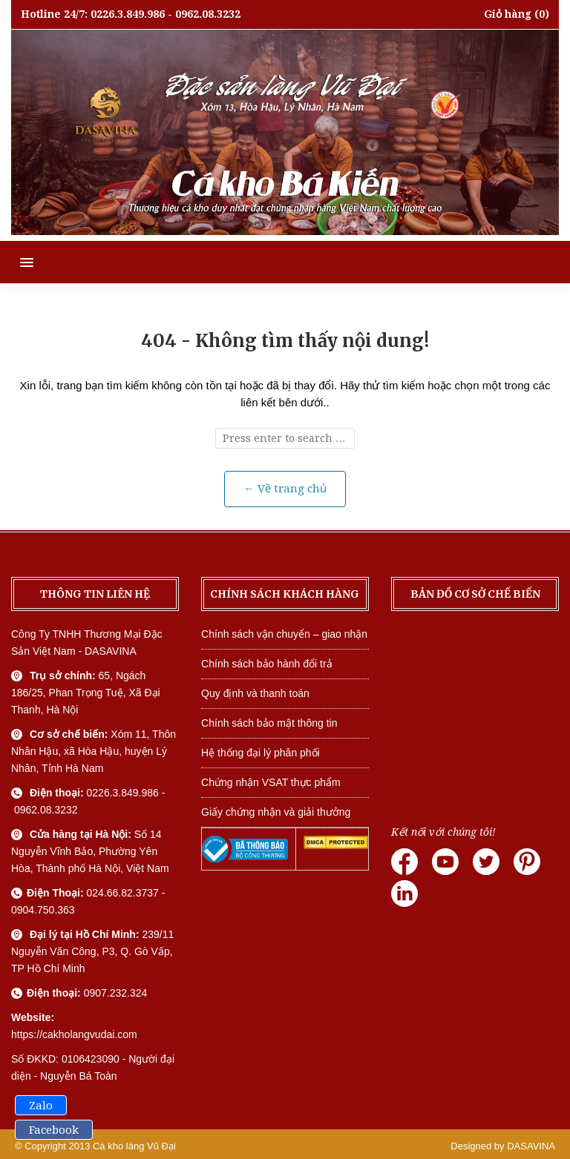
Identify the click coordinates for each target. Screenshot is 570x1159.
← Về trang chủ (285, 488)
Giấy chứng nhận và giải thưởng (275, 812)
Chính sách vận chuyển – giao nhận (284, 634)
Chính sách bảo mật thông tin (269, 723)
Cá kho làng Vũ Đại (134, 1146)
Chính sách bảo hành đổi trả (266, 664)
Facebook (54, 1130)
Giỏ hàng (507, 14)
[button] (16, 262)
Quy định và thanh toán (255, 693)
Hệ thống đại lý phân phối (260, 753)
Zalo (41, 1105)
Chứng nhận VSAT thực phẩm (271, 782)
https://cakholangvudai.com (74, 1034)
